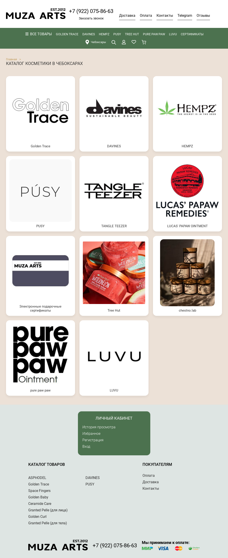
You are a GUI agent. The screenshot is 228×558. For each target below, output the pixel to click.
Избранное (91, 433)
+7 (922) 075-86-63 (91, 11)
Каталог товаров (46, 464)
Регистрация (93, 440)
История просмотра (99, 427)
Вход (86, 446)
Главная (11, 59)
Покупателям (157, 464)
